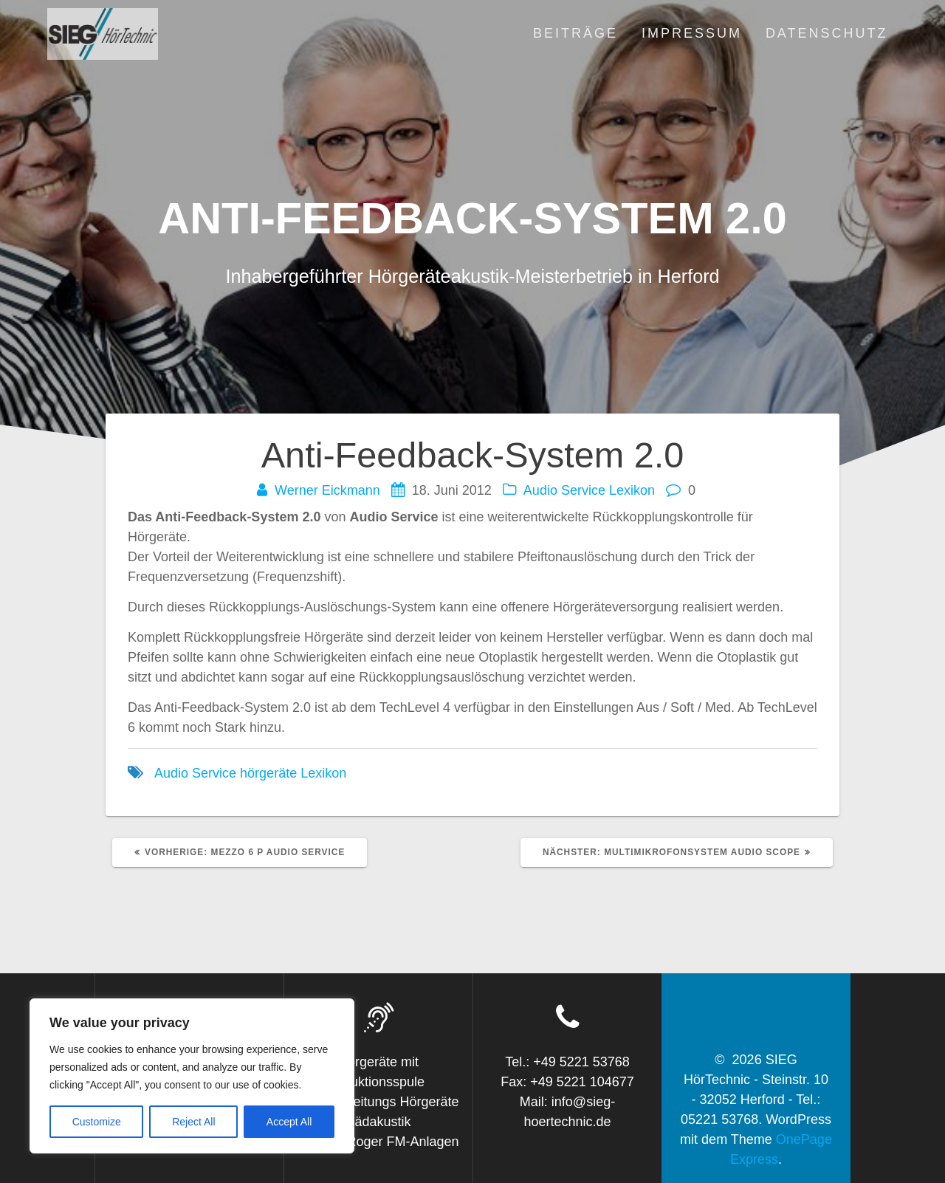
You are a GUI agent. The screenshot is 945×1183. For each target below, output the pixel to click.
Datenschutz (827, 33)
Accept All (289, 1122)
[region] (192, 1075)
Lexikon (632, 490)
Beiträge (575, 33)
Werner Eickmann (327, 490)
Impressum (692, 33)
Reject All (193, 1122)
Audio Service (564, 490)
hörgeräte (268, 773)
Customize (96, 1122)
